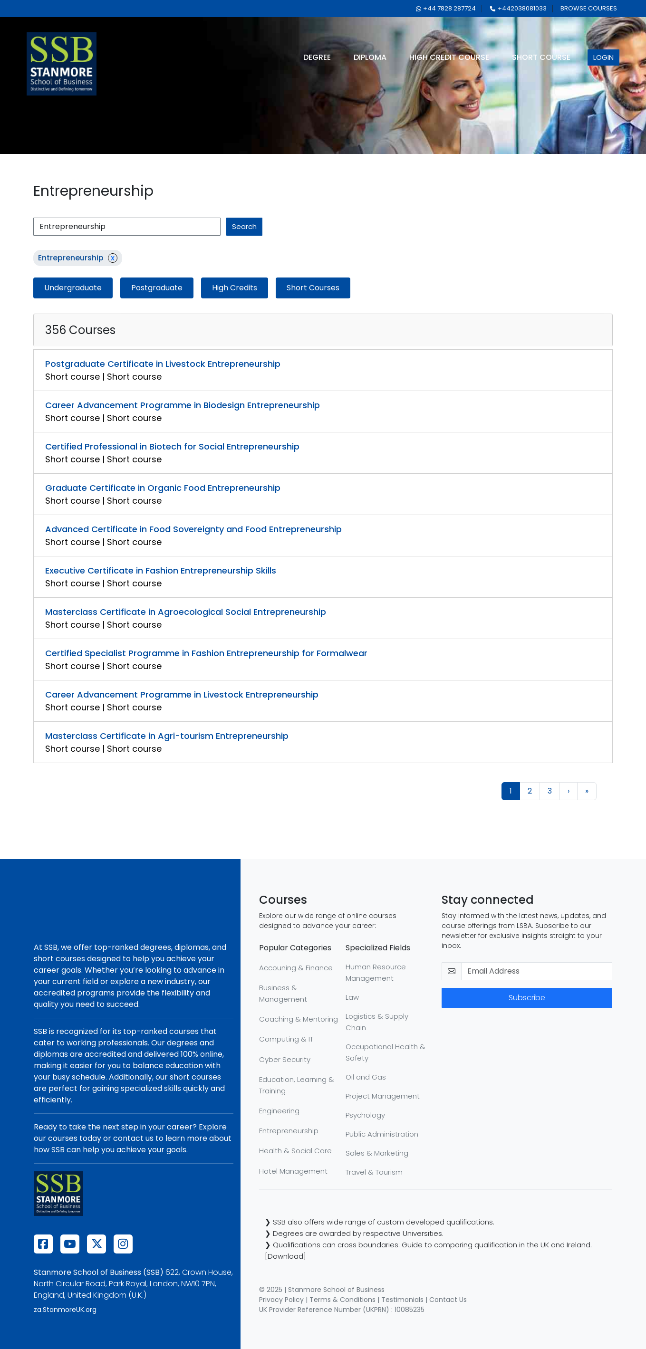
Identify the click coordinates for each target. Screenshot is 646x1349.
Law (352, 997)
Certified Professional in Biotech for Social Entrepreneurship (172, 446)
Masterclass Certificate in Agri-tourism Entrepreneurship (167, 736)
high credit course (449, 57)
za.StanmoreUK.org (65, 1309)
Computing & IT (286, 1039)
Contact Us (448, 1299)
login (603, 57)
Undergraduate (73, 287)
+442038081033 (518, 8)
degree (317, 57)
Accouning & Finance (296, 968)
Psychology (365, 1115)
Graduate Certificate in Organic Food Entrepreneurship (162, 488)
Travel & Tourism (374, 1172)
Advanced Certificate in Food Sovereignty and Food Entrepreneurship (193, 529)
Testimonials (402, 1299)
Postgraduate (157, 287)
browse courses (588, 8)
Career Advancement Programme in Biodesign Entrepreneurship (182, 405)
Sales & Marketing (377, 1153)
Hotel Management (293, 1171)
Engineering (279, 1111)
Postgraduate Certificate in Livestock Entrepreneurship (162, 364)
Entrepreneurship (288, 1131)
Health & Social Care (295, 1151)
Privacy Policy (281, 1299)
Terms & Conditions (342, 1299)
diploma (370, 57)
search (244, 226)
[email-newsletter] (537, 971)
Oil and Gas (366, 1077)
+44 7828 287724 (446, 8)
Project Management (383, 1096)
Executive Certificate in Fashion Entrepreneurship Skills (160, 570)
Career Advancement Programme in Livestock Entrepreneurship (181, 694)
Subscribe (527, 997)
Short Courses (313, 287)
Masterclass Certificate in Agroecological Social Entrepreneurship (185, 612)
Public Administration (382, 1134)
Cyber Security (284, 1059)
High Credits (234, 287)
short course (541, 57)
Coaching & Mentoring (298, 1019)
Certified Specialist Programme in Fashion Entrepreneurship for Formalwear (206, 653)
